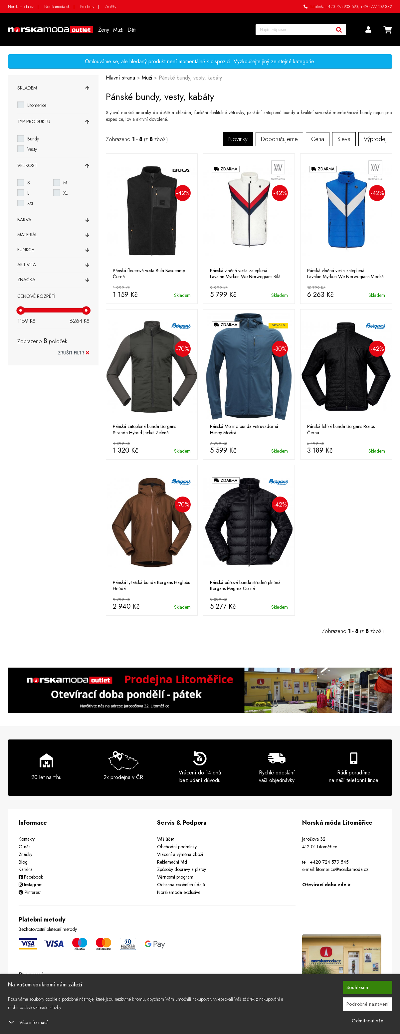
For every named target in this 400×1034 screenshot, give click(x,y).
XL (65, 193)
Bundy (33, 138)
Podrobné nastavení (367, 1004)
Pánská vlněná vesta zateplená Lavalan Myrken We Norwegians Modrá (345, 274)
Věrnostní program (175, 877)
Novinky (238, 139)
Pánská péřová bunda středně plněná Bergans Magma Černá (245, 585)
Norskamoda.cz (21, 7)
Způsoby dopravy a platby (181, 869)
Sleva (343, 139)
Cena (317, 139)
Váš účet (165, 839)
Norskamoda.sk (57, 7)
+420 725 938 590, (342, 7)
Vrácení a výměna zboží (180, 854)
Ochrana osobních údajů (181, 884)
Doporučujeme (279, 139)
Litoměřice (36, 105)
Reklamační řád (172, 862)
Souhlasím (357, 987)
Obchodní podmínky (177, 846)
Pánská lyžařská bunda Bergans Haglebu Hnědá (151, 585)
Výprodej (375, 139)
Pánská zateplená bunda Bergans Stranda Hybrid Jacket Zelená (144, 429)
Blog (23, 862)
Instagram (31, 884)
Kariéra (26, 869)
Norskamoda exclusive (178, 892)
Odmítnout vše (367, 1020)
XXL (30, 203)
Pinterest (30, 892)
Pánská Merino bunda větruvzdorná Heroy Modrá (244, 429)
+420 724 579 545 (329, 862)
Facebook (31, 877)
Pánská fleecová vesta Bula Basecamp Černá (149, 274)
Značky (110, 7)
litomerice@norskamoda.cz (342, 869)
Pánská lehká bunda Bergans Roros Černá (341, 429)
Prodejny (87, 7)
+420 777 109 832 (376, 7)
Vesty (32, 149)
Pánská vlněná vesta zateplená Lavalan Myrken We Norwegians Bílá (245, 274)
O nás (24, 846)
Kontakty (27, 839)
